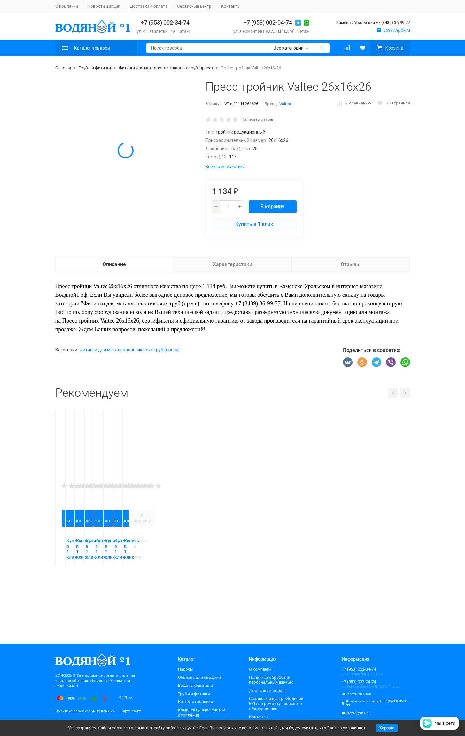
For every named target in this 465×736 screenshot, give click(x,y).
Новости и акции (104, 6)
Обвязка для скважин (199, 677)
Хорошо (386, 727)
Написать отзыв (257, 119)
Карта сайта (131, 711)
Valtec (285, 103)
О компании (66, 6)
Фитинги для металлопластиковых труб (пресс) (166, 67)
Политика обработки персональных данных (271, 680)
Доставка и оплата (148, 6)
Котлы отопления (195, 701)
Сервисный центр (194, 6)
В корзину (272, 206)
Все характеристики (225, 166)
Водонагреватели (195, 685)
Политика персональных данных (84, 711)
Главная (63, 67)
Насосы (185, 669)
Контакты (231, 6)
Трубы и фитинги (95, 67)
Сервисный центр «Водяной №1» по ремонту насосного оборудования (276, 703)
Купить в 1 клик (254, 224)
